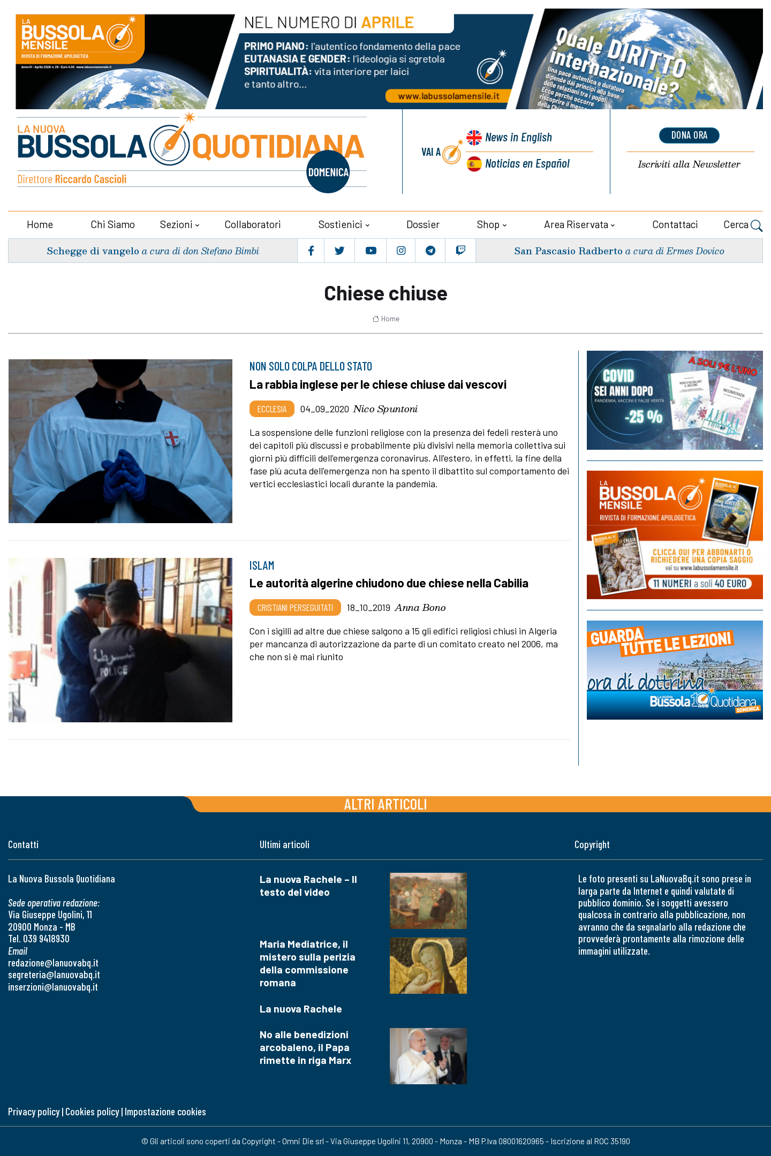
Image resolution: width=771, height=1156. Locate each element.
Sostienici (340, 224)
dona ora (689, 135)
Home (40, 224)
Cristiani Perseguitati (295, 607)
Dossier (423, 224)
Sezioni (176, 224)
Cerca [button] (743, 225)
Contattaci (675, 224)
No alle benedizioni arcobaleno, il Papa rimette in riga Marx (305, 1047)
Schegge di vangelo (93, 250)
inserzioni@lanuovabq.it (53, 986)
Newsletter (690, 164)
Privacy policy (33, 1111)
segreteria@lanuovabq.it (54, 974)
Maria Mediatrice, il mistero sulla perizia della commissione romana (308, 963)
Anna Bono (420, 607)
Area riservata (576, 224)
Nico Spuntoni (385, 408)
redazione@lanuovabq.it (53, 962)
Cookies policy (92, 1111)
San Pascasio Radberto (567, 250)
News (517, 138)
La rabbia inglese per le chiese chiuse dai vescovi (380, 383)
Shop (488, 224)
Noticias (527, 162)
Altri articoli (385, 803)
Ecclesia (272, 408)
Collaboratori (252, 224)
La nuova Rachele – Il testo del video (308, 885)
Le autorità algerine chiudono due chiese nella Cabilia (391, 582)
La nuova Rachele (301, 1008)
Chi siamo (112, 224)
